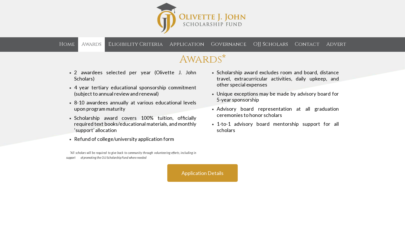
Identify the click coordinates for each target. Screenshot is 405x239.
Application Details (202, 173)
